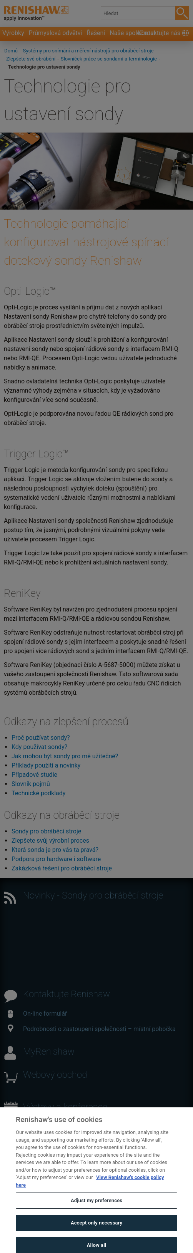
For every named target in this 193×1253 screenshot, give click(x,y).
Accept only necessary (96, 1228)
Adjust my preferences (96, 1206)
